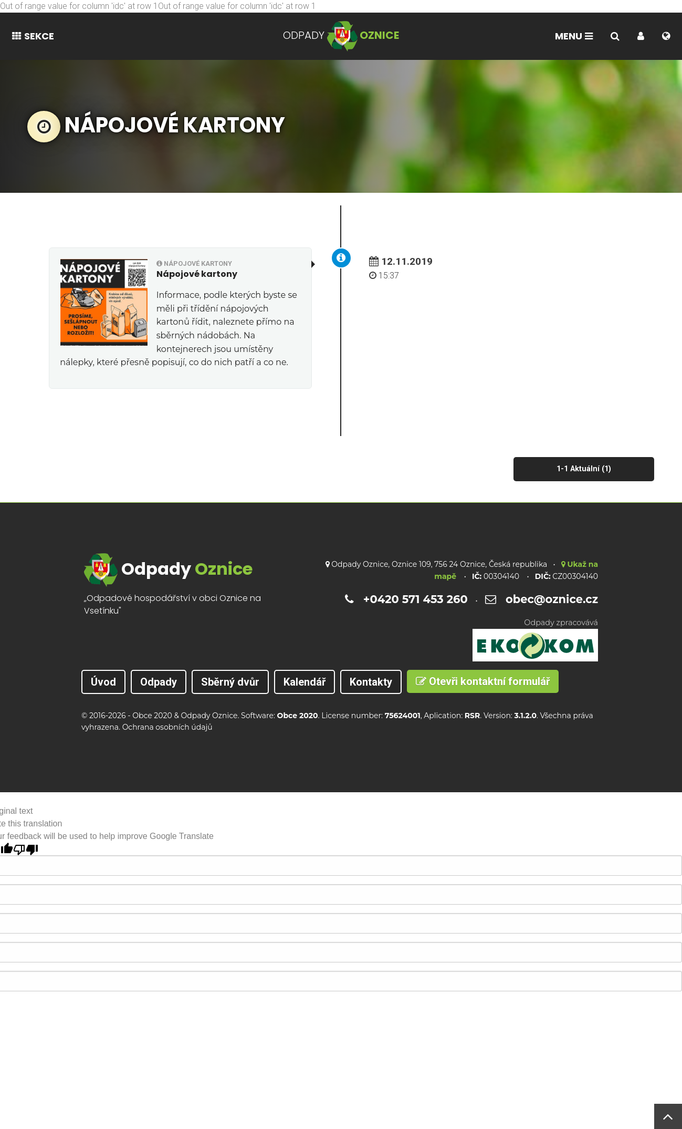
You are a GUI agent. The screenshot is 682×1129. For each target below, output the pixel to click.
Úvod (103, 682)
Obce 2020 (152, 715)
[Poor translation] (25, 849)
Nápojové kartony (194, 263)
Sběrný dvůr (230, 682)
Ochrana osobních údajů (167, 727)
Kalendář (305, 682)
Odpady (158, 682)
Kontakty (371, 682)
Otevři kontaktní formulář (483, 681)
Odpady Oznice (209, 715)
